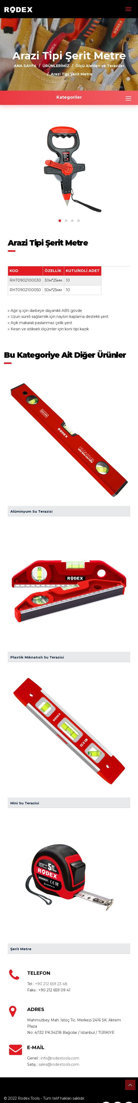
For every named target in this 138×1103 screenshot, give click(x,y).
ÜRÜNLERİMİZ (55, 65)
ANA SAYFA (25, 65)
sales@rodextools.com (59, 1064)
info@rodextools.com (60, 1058)
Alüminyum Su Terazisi (31, 511)
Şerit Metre (20, 949)
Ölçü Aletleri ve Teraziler (99, 65)
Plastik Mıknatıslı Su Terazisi (37, 657)
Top (130, 1085)
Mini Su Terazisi (24, 803)
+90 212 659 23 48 (51, 984)
